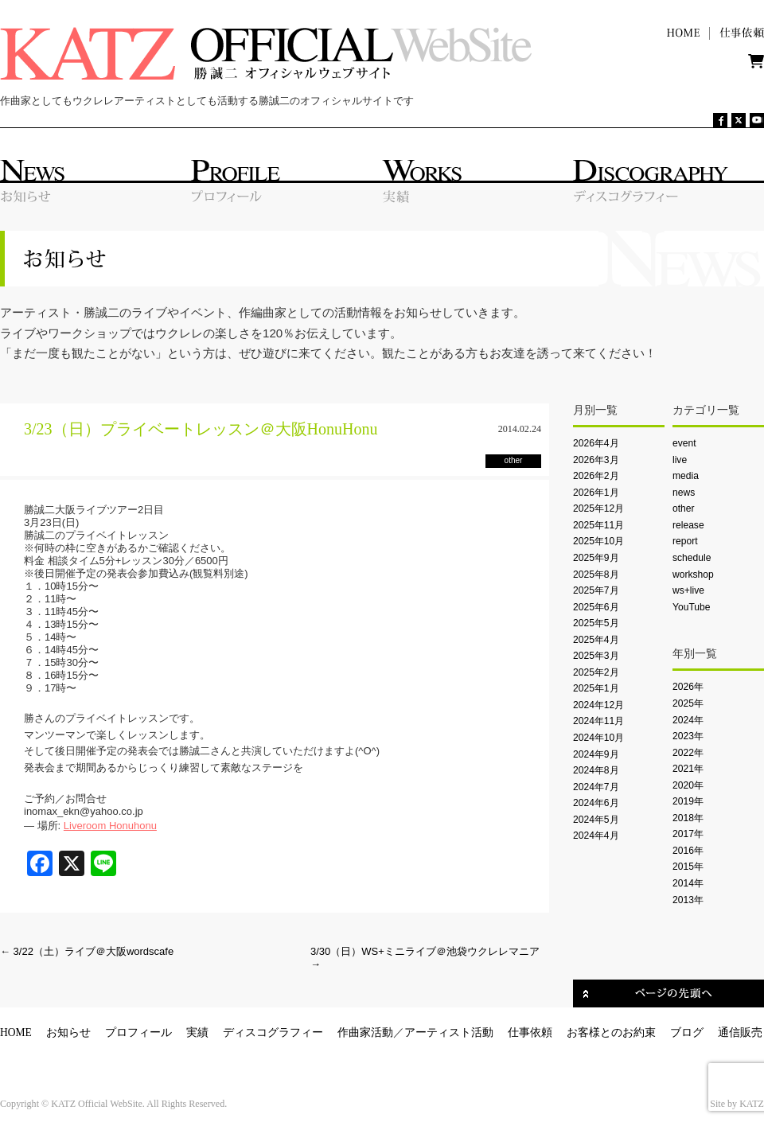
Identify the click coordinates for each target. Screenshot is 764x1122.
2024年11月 (598, 721)
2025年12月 (598, 508)
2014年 (688, 883)
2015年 (688, 866)
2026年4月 (596, 443)
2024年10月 (598, 737)
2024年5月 (596, 819)
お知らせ (68, 1032)
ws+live (688, 590)
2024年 (688, 720)
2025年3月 (596, 655)
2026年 (688, 686)
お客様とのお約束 (611, 1032)
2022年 (688, 752)
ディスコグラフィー (273, 1032)
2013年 (688, 900)
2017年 (688, 834)
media (685, 475)
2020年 (688, 785)
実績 (197, 1032)
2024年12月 (598, 705)
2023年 (688, 736)
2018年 (688, 818)
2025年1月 (596, 688)
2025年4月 (596, 639)
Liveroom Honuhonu (110, 826)
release (688, 525)
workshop (693, 574)
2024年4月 (596, 835)
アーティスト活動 (448, 1032)
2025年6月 (596, 607)
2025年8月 (596, 574)
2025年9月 (596, 557)
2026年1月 (596, 492)
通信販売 (740, 1032)
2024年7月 (596, 787)
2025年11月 (598, 525)
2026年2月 (596, 475)
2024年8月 (596, 770)
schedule (691, 557)
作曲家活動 (365, 1032)
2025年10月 (598, 541)
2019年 (688, 801)
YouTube (691, 607)
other (683, 508)
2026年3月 (596, 460)
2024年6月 (596, 802)
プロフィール (138, 1032)
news (683, 492)
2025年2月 (596, 672)
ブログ (687, 1032)
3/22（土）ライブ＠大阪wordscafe (86, 951)
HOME (16, 1032)
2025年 (688, 703)
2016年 (688, 850)
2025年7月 (596, 590)
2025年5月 (596, 623)
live (679, 460)
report (685, 541)
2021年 (688, 768)
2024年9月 (596, 754)
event (684, 443)
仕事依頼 (530, 1032)
